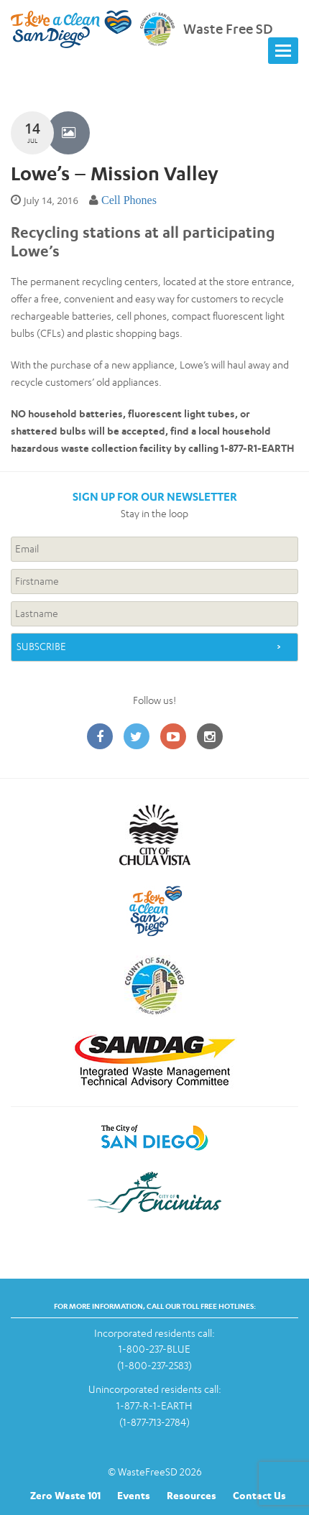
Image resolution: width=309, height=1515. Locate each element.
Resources (191, 1495)
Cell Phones (129, 200)
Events (133, 1495)
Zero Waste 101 (65, 1495)
